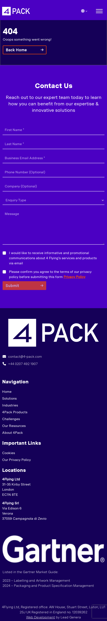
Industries (10, 405)
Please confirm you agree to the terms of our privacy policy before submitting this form (50, 274)
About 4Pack (12, 433)
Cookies (8, 453)
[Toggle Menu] (99, 11)
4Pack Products (14, 412)
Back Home (16, 50)
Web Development (40, 617)
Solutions (9, 398)
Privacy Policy (74, 277)
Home (7, 392)
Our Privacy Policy (16, 460)
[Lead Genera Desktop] (16, 11)
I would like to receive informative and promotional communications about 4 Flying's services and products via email (53, 258)
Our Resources (14, 426)
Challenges (11, 419)
